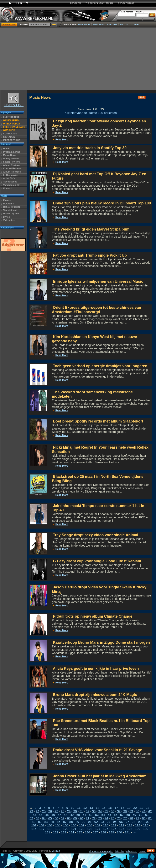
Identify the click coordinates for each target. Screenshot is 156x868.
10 (72, 807)
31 (81, 811)
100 (147, 821)
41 (144, 811)
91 (90, 821)
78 (131, 818)
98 (133, 821)
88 (71, 821)
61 (147, 814)
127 (121, 829)
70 (81, 818)
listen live (119, 851)
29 (69, 811)
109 (97, 825)
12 (85, 807)
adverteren (131, 851)
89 (77, 821)
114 (137, 825)
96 (121, 821)
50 (78, 814)
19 (129, 807)
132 (55, 832)
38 (125, 811)
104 (57, 825)
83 (40, 821)
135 (79, 832)
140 (119, 832)
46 (53, 814)
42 (150, 811)
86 (58, 821)
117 (42, 829)
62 (31, 818)
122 (81, 829)
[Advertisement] (78, 59)
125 (105, 829)
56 (116, 814)
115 (145, 825)
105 (65, 825)
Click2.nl (56, 851)
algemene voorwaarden (101, 851)
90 (83, 821)
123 (89, 829)
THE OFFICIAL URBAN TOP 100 (99, 3)
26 (50, 811)
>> (134, 832)
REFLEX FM (75, 3)
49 (72, 814)
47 (59, 814)
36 (112, 811)
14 (97, 807)
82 (33, 821)
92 (96, 821)
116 (33, 829)
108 (89, 825)
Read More (61, 139)
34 (100, 811)
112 (121, 825)
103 (49, 825)
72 (94, 818)
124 (97, 829)
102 (42, 825)
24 (37, 811)
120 (65, 829)
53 (97, 814)
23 (31, 811)
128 (129, 829)
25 (44, 811)
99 (140, 821)
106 (73, 825)
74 (106, 818)
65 (50, 818)
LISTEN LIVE (14, 103)
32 (87, 811)
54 (103, 814)
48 (65, 814)
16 (110, 807)
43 (34, 814)
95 (114, 821)
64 (44, 818)
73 (100, 818)
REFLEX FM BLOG (126, 3)
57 (122, 814)
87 (65, 821)
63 (37, 818)
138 (103, 832)
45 (47, 814)
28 (62, 811)
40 (137, 811)
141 (127, 832)
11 (78, 807)
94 (108, 821)
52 (91, 814)
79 (137, 818)
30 (75, 811)
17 (116, 807)
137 (95, 832)
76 (119, 818)
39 (131, 811)
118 (49, 829)
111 (113, 825)
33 (94, 811)
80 (144, 818)
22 (147, 807)
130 (145, 829)
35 (106, 811)
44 (40, 814)
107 (81, 825)
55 (109, 814)
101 (33, 825)
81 (150, 818)
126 (113, 829)
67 (62, 818)
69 (75, 818)
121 (73, 829)
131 (47, 832)
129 (137, 829)
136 (87, 832)
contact (142, 851)
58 (128, 814)
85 (52, 821)
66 (56, 818)
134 (71, 832)
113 (129, 825)
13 (91, 807)
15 (104, 807)
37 (119, 811)
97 (127, 821)
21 (141, 807)
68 (69, 818)
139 (111, 832)
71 (87, 818)
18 (122, 807)
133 (63, 832)
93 (102, 821)
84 (46, 821)
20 (135, 807)
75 (112, 818)
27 (56, 811)
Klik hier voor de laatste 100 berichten (90, 113)
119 (57, 829)
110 (105, 825)
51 (84, 814)
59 (134, 814)
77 (125, 818)
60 (140, 814)
